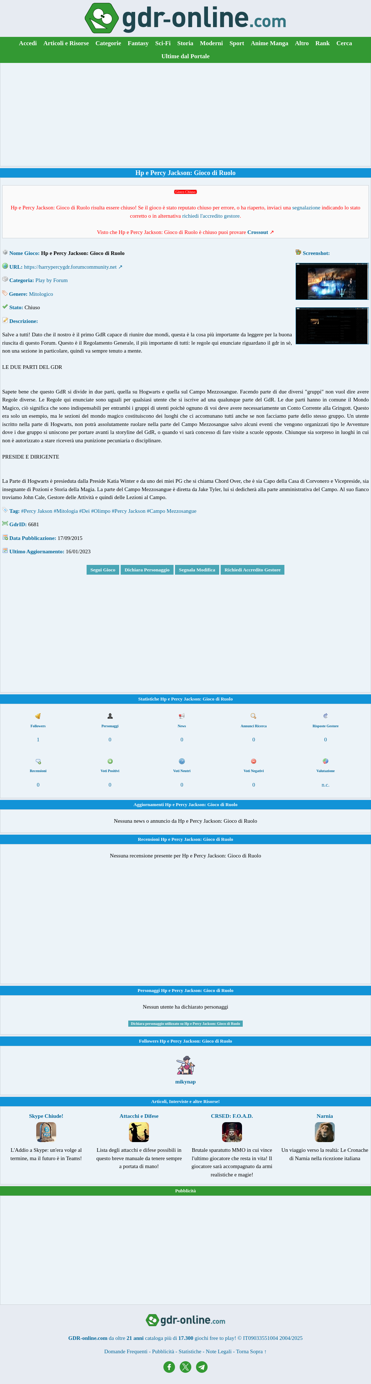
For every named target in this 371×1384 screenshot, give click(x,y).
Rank (323, 43)
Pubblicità (185, 1190)
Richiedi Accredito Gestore (253, 569)
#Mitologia (66, 511)
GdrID (17, 524)
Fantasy (138, 43)
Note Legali (219, 1351)
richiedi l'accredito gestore (210, 216)
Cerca (344, 43)
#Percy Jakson (36, 511)
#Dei (84, 511)
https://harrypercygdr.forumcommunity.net (70, 267)
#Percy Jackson (129, 511)
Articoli (159, 1101)
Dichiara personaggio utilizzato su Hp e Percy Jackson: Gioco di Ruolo (185, 1024)
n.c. (326, 785)
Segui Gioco (103, 569)
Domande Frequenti (126, 1351)
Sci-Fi (163, 43)
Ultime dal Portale (185, 56)
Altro (302, 43)
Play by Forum (52, 280)
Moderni (211, 43)
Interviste (178, 1101)
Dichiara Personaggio (147, 569)
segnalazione (306, 207)
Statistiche (190, 1351)
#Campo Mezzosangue (171, 511)
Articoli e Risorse (66, 43)
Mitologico (41, 294)
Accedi (28, 43)
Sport (236, 43)
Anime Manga (269, 43)
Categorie (108, 43)
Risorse (210, 1101)
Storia (185, 43)
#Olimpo (100, 511)
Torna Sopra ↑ (251, 1351)
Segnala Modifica (197, 569)
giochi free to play (214, 1338)
